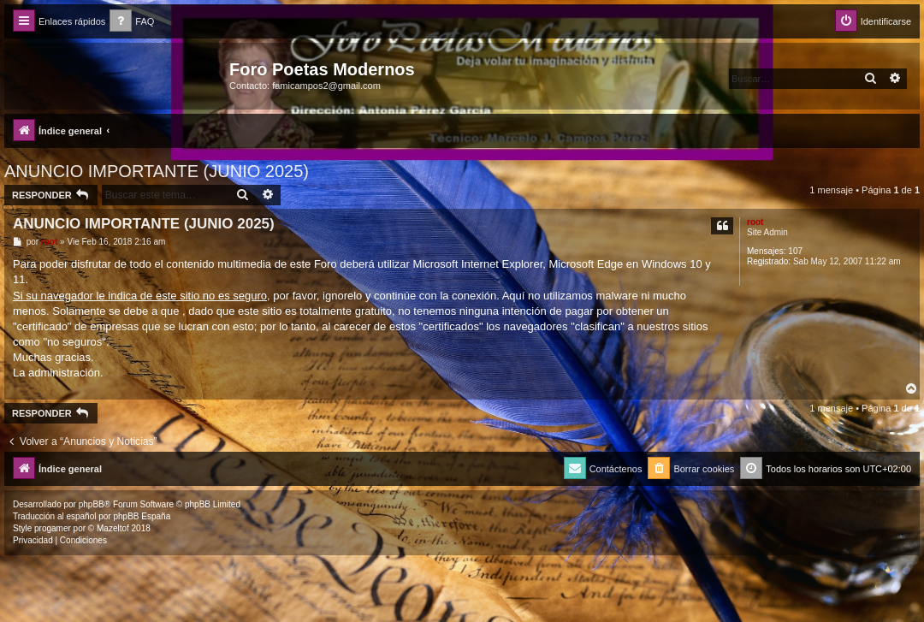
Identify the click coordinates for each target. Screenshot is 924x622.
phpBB (91, 504)
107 (795, 251)
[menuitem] (132, 21)
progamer (52, 528)
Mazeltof (113, 528)
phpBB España (141, 516)
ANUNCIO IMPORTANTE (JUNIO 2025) (156, 171)
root (755, 222)
